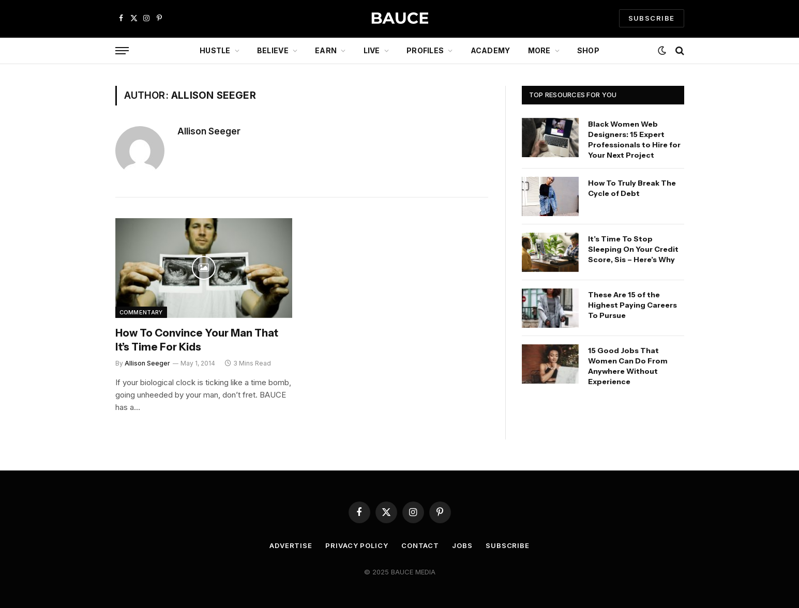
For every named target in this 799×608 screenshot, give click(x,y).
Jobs (462, 545)
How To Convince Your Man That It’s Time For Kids (196, 340)
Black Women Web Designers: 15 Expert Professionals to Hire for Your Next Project (634, 139)
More (539, 50)
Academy (490, 50)
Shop (588, 50)
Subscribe (508, 545)
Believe (273, 50)
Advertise (290, 545)
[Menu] (122, 51)
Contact (420, 545)
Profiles (425, 50)
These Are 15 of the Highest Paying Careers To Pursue (632, 305)
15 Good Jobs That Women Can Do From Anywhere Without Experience (628, 366)
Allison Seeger (208, 131)
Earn (326, 50)
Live (372, 50)
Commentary (141, 312)
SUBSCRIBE (651, 18)
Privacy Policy (356, 545)
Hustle (215, 50)
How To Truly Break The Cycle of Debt (632, 188)
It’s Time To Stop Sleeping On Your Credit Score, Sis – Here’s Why (633, 249)
